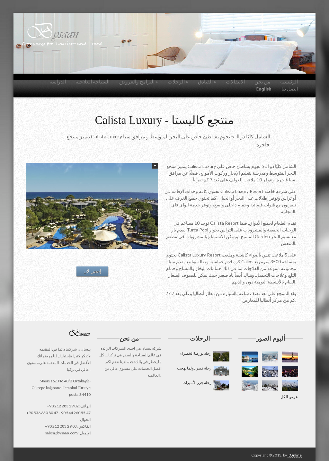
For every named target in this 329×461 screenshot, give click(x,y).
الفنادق (207, 81)
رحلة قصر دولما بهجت (202, 371)
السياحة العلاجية (93, 81)
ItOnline (295, 455)
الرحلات (178, 81)
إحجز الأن (92, 271)
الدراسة (57, 81)
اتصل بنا (289, 88)
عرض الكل (289, 396)
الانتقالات (235, 81)
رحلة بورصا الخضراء (204, 356)
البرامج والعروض (138, 81)
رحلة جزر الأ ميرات (205, 385)
